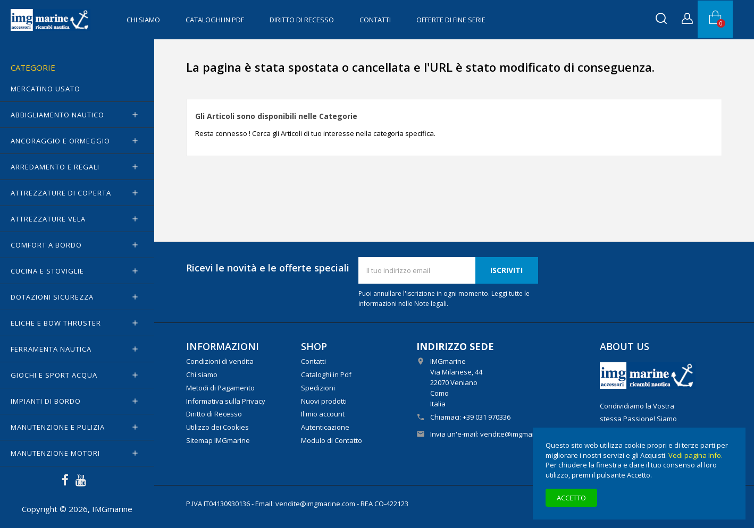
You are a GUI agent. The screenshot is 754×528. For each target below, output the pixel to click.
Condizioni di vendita (220, 361)
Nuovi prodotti (324, 401)
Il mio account (323, 414)
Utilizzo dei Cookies (217, 427)
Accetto (571, 498)
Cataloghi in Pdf (215, 19)
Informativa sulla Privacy (225, 401)
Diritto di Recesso (302, 19)
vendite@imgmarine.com (520, 434)
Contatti (375, 19)
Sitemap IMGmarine (218, 440)
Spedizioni (318, 388)
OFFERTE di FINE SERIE (450, 19)
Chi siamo (143, 19)
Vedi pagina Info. (695, 455)
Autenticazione (325, 427)
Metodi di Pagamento (220, 388)
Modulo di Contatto (331, 440)
